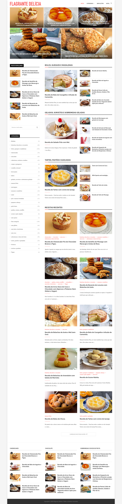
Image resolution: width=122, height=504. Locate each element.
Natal (108, 3)
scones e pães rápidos (25, 214)
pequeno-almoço (25, 202)
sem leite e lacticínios (25, 229)
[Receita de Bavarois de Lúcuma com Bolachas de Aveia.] (35, 43)
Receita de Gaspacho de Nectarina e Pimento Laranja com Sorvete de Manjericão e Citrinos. (102, 149)
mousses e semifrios (25, 191)
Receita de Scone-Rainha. (99, 70)
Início (82, 3)
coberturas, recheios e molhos (25, 160)
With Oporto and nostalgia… (100, 175)
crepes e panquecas (25, 164)
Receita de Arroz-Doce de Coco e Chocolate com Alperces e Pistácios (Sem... (95, 23)
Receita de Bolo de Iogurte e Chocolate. (100, 81)
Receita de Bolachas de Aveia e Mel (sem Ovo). (86, 56)
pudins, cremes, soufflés (25, 210)
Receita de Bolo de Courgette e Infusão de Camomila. (61, 96)
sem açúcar (25, 218)
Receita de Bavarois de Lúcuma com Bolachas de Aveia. (30, 105)
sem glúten (25, 225)
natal (25, 195)
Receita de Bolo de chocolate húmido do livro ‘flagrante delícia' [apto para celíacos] (102, 101)
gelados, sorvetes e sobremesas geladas (25, 179)
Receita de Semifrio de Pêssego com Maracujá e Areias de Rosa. (60, 24)
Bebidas (25, 141)
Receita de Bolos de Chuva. (55, 419)
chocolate (25, 156)
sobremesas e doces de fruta (25, 237)
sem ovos (25, 233)
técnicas (25, 244)
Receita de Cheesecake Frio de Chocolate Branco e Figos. (26, 24)
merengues (25, 187)
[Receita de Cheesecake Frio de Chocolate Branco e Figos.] (27, 17)
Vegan (25, 252)
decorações (25, 172)
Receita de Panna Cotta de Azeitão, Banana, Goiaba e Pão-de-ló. (101, 92)
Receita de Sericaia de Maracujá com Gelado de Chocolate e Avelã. (102, 128)
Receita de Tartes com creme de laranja (60, 190)
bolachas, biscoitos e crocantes (25, 145)
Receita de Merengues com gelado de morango (100, 119)
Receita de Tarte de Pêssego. (100, 195)
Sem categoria (25, 221)
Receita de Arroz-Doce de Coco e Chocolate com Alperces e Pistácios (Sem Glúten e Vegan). (60, 289)
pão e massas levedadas (25, 198)
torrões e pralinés (25, 248)
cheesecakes (25, 153)
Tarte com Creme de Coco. (99, 165)
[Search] (111, 3)
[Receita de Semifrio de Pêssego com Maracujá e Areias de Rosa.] (61, 17)
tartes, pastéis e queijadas (25, 241)
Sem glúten (100, 3)
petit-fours (25, 206)
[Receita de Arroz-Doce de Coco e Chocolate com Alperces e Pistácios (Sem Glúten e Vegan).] (95, 17)
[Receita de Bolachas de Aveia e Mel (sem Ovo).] (86, 43)
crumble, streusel (25, 168)
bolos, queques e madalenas (25, 149)
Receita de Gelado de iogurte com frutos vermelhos (102, 138)
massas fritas (25, 183)
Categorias (90, 3)
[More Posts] (78, 434)
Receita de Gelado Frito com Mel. (57, 142)
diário (25, 176)
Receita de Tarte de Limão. (99, 185)
